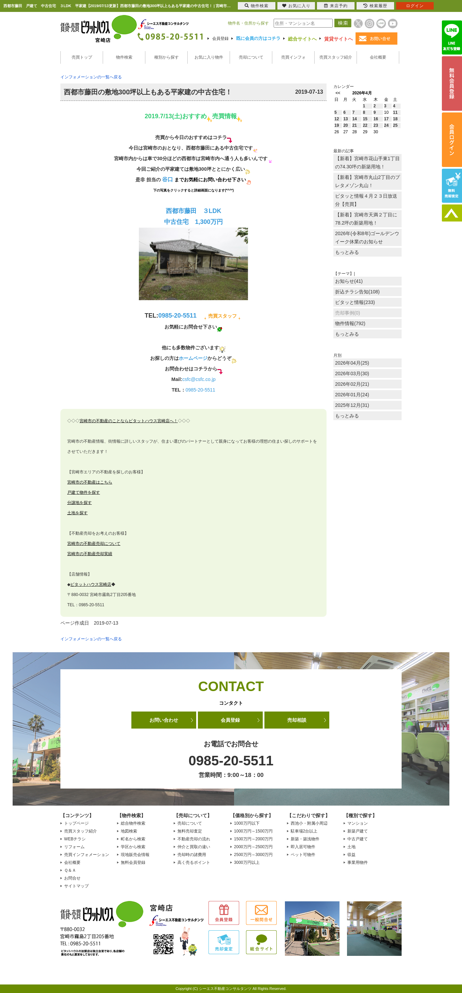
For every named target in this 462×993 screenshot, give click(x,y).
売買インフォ (293, 57)
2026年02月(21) (352, 384)
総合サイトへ (302, 39)
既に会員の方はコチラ (258, 38)
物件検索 (124, 57)
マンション (357, 823)
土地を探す (77, 512)
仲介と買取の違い (193, 846)
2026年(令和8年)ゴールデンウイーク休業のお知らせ (367, 237)
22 (365, 125)
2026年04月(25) (352, 363)
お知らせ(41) (349, 281)
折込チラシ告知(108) (357, 291)
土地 (351, 846)
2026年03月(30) (352, 373)
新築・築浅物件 (305, 839)
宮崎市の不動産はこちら (89, 482)
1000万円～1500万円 (253, 831)
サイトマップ (76, 886)
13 (345, 119)
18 (395, 119)
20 (345, 125)
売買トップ (82, 57)
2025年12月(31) (352, 405)
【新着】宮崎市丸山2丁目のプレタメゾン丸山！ (367, 181)
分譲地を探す (79, 502)
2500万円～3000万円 (253, 854)
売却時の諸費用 (191, 854)
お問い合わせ (163, 720)
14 (354, 119)
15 (365, 119)
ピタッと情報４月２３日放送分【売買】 (366, 200)
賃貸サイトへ (338, 39)
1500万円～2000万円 (253, 839)
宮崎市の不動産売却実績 (89, 553)
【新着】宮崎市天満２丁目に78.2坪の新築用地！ (366, 219)
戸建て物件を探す (83, 492)
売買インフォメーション (86, 854)
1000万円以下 (247, 823)
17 (386, 119)
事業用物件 (357, 862)
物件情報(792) (350, 323)
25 (395, 125)
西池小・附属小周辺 (309, 823)
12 (336, 119)
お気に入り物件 (208, 57)
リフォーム (74, 846)
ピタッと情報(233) (355, 302)
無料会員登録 (133, 862)
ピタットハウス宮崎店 (90, 584)
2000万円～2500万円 (253, 846)
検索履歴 (375, 5)
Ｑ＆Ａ (70, 870)
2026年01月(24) (352, 394)
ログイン (415, 5)
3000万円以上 (247, 862)
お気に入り (296, 5)
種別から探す (166, 57)
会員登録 (220, 38)
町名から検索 (133, 839)
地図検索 (129, 831)
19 (336, 125)
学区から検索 (133, 846)
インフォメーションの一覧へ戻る (91, 77)
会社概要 (378, 57)
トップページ (76, 823)
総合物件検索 (133, 823)
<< (337, 93)
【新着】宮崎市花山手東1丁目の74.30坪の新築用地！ (367, 162)
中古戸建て (357, 839)
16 (376, 119)
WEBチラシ (75, 839)
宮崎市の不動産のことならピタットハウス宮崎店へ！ (129, 420)
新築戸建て (357, 831)
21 (354, 125)
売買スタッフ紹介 (335, 57)
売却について (251, 57)
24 (386, 125)
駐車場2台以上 (304, 831)
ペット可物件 (303, 854)
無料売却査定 (189, 831)
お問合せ (72, 878)
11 (395, 112)
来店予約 (336, 5)
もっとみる (347, 252)
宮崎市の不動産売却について (93, 543)
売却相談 (296, 720)
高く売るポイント (193, 862)
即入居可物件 (303, 846)
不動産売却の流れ (193, 839)
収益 (351, 854)
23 (376, 125)
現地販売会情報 (135, 854)
